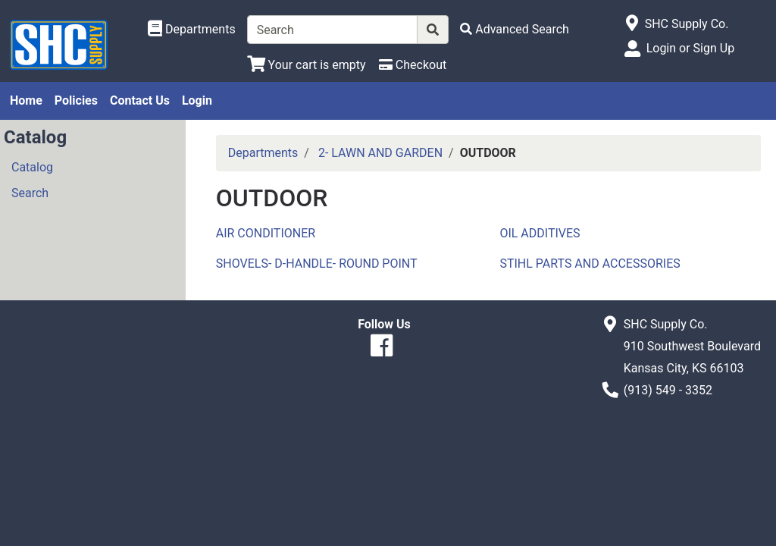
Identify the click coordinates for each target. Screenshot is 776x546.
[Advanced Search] (514, 29)
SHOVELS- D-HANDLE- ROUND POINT (317, 263)
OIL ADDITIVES (539, 233)
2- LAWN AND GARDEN (380, 153)
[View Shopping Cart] (306, 65)
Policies (76, 100)
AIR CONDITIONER (265, 233)
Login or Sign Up (690, 48)
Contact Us (140, 100)
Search (29, 193)
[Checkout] (412, 65)
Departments (263, 153)
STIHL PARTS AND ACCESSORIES (589, 263)
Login (197, 100)
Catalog (32, 167)
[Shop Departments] (192, 29)
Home (26, 100)
